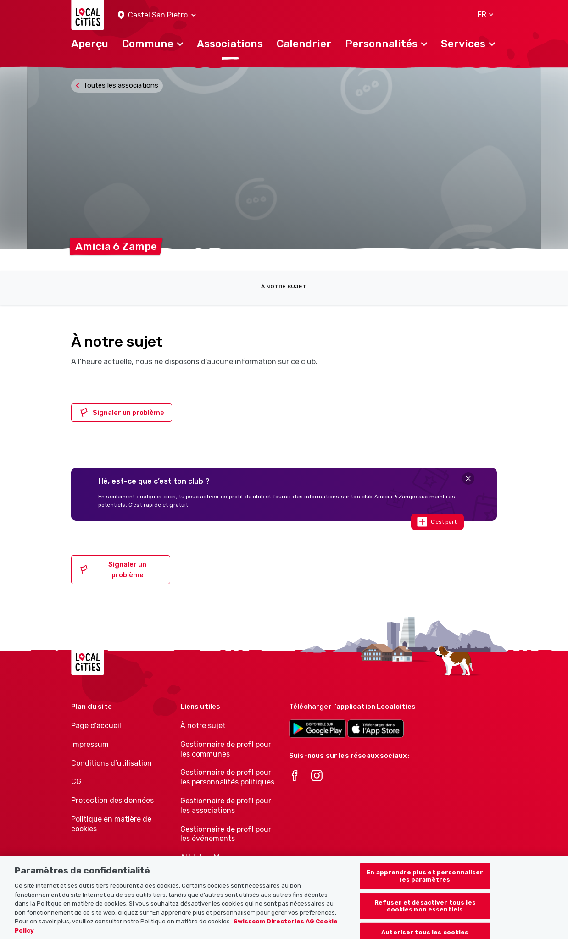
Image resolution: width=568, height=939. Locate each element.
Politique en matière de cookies (111, 824)
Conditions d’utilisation (111, 763)
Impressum (90, 744)
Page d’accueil (96, 725)
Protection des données (112, 800)
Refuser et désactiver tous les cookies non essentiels (425, 919)
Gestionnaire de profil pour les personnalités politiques (227, 777)
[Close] (468, 478)
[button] (157, 15)
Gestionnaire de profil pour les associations (225, 805)
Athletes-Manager (212, 857)
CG (76, 781)
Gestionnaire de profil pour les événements (225, 834)
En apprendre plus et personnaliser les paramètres (425, 889)
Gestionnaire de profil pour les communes (225, 749)
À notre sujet (283, 286)
